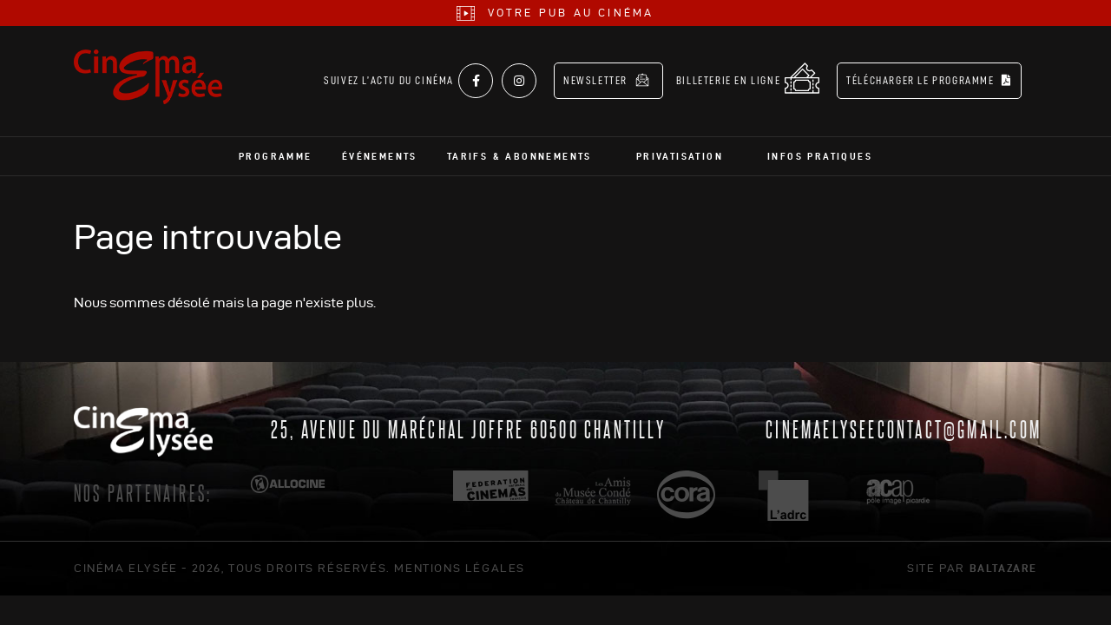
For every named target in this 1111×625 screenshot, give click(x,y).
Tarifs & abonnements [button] (519, 156)
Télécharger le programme (929, 80)
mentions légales (459, 568)
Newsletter (606, 80)
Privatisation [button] (679, 156)
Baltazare (1003, 568)
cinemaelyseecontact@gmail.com (904, 428)
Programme (275, 156)
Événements (379, 156)
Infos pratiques (819, 156)
